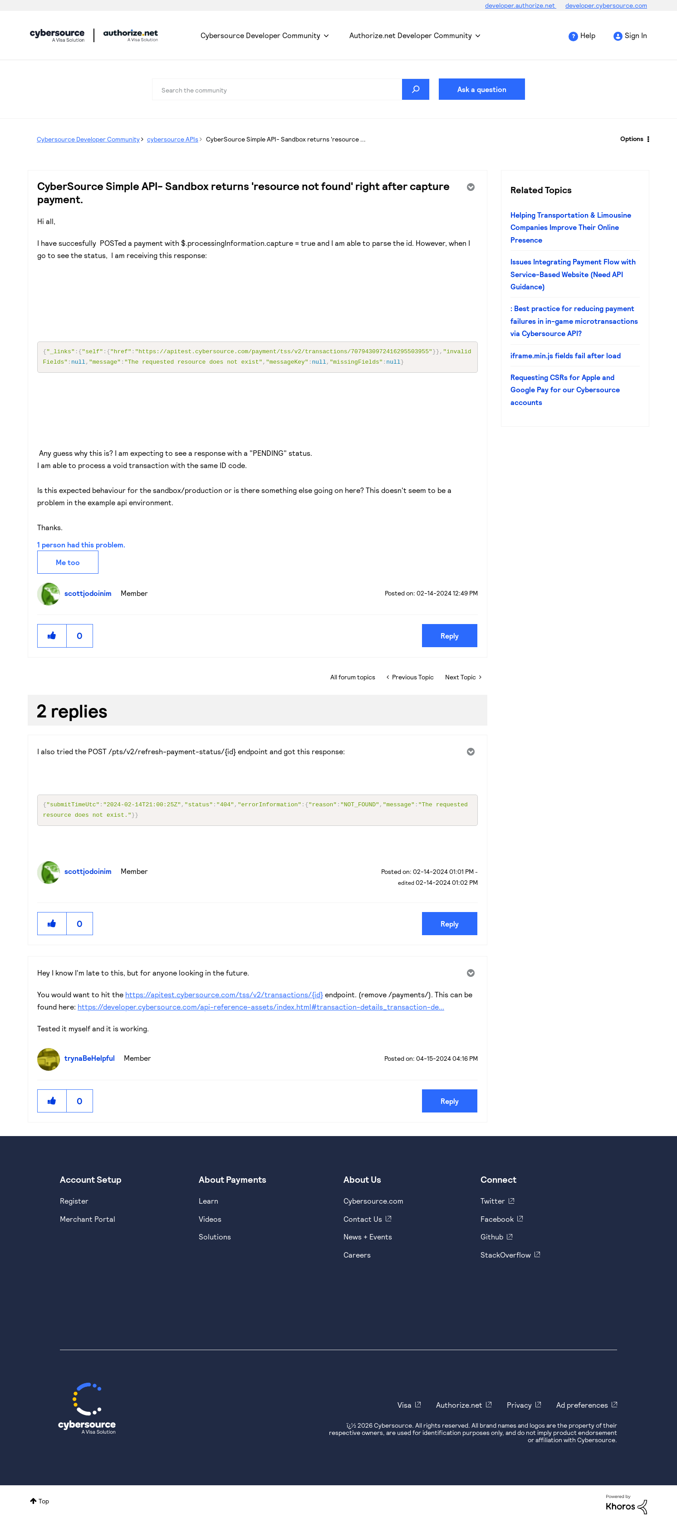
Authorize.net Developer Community (410, 35)
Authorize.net (459, 1408)
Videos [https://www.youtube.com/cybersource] (210, 1222)
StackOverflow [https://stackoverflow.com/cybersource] (506, 1258)
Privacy (519, 1408)
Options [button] (631, 138)
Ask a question (481, 89)
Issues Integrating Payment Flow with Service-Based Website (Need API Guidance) (573, 274)
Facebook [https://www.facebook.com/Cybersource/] (497, 1222)
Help (587, 35)
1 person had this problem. (81, 546)
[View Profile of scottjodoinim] (90, 594)
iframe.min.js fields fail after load (565, 355)
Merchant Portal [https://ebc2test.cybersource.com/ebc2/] (87, 1222)
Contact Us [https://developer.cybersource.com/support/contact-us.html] (362, 1222)
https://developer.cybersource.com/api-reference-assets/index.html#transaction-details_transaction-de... (261, 1010)
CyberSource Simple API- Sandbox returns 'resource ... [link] (286, 139)
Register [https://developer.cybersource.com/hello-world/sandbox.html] (74, 1204)
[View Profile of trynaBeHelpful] (91, 1061)
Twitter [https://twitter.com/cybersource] (493, 1204)
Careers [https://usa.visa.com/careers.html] (357, 1258)
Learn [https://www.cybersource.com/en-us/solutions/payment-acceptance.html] (208, 1204)
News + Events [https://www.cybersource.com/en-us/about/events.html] (367, 1240)
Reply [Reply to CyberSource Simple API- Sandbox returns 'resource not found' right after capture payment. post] (450, 637)
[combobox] (291, 89)
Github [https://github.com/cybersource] (492, 1240)
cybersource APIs (172, 139)
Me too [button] (68, 564)
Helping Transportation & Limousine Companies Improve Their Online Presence (570, 227)
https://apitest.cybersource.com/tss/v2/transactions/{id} (224, 998)
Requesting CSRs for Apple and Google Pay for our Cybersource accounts (565, 389)
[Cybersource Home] (87, 1411)
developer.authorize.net (520, 5)
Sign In (636, 35)
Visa (404, 1408)
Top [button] (44, 1504)
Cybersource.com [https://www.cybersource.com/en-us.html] (373, 1204)
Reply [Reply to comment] (450, 927)
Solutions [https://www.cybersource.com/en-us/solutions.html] (215, 1240)
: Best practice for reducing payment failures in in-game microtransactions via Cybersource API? (574, 320)
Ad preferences (582, 1408)
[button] (52, 637)
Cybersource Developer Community (57, 35)
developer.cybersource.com (606, 5)
